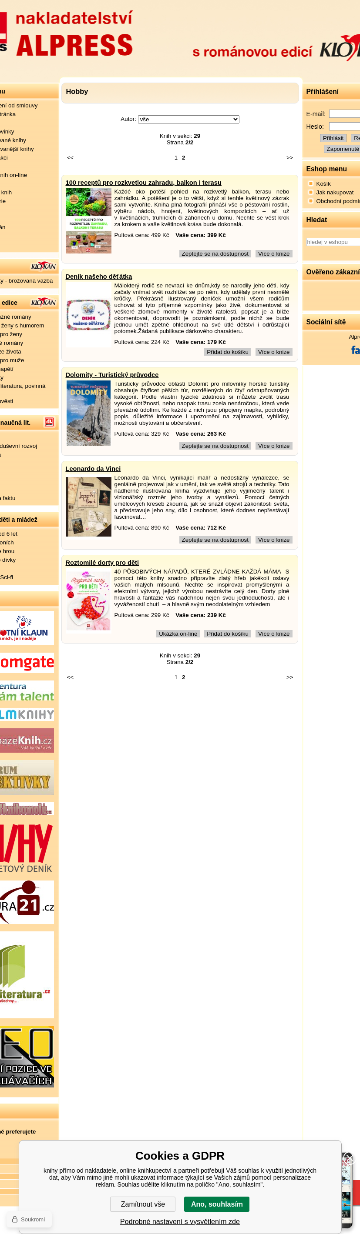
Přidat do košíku (228, 352)
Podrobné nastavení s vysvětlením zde (180, 1221)
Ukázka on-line (178, 633)
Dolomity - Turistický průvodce (112, 374)
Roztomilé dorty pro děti (102, 562)
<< (70, 157)
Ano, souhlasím (217, 1204)
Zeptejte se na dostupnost (215, 253)
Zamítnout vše (143, 1204)
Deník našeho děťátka (99, 276)
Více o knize (274, 253)
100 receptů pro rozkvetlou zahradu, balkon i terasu (144, 182)
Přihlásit (333, 138)
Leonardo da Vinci (93, 468)
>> (289, 157)
